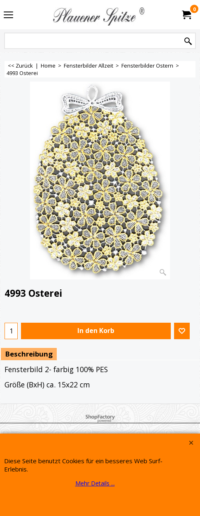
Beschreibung (29, 354)
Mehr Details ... (95, 483)
